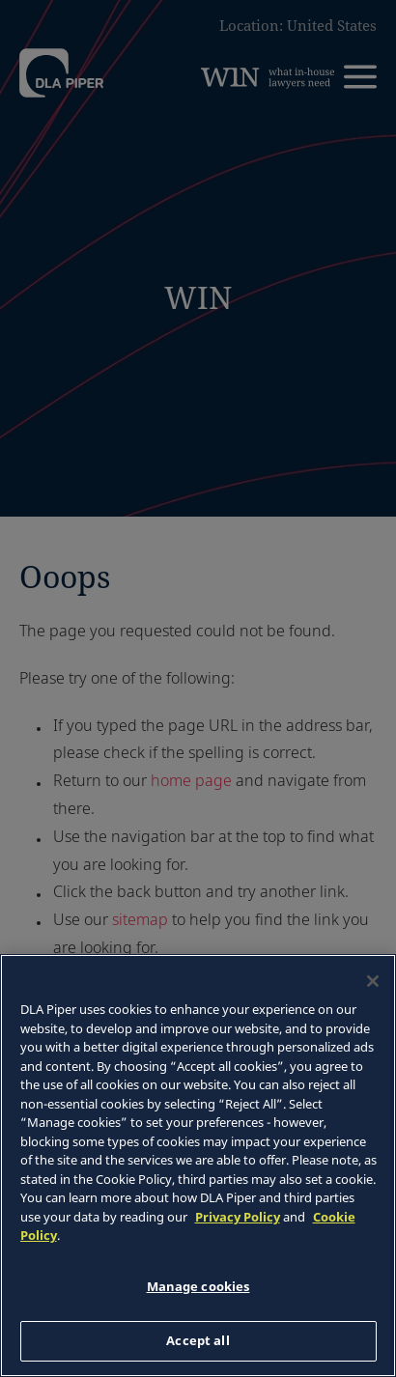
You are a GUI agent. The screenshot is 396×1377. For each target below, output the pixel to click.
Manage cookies (198, 1286)
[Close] (373, 981)
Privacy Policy (237, 1216)
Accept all (197, 1340)
